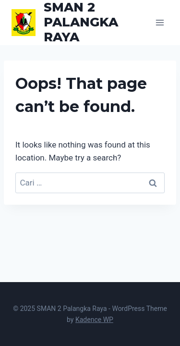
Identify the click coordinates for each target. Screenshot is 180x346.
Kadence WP (94, 319)
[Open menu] (159, 22)
